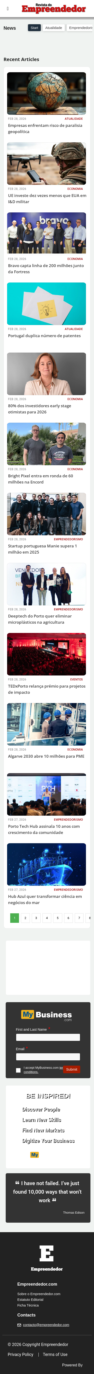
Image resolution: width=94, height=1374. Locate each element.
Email (20, 1049)
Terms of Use (55, 1354)
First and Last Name (31, 1029)
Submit (71, 1069)
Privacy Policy (20, 1354)
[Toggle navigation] (8, 8)
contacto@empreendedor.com (46, 1325)
